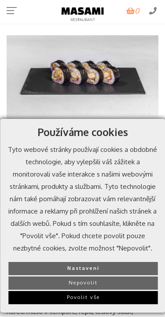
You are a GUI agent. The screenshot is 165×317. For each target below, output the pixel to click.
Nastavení (83, 268)
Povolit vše (83, 297)
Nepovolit (83, 282)
